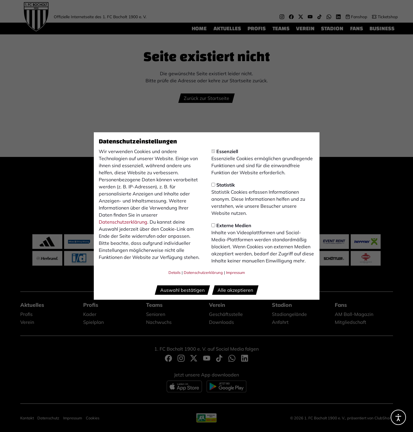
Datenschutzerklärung (123, 222)
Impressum (235, 272)
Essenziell (224, 151)
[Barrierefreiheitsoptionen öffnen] (398, 417)
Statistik (223, 185)
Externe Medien (231, 225)
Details (174, 272)
